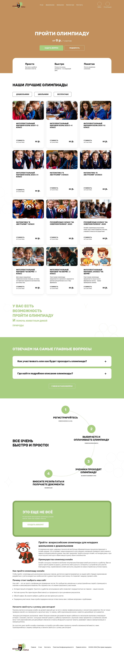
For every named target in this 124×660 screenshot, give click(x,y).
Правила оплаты (81, 652)
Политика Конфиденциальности (63, 652)
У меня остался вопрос (62, 391)
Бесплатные (70, 5)
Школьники (60, 5)
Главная (33, 652)
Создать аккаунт (35, 529)
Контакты (79, 5)
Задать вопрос (51, 48)
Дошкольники (50, 5)
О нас (41, 5)
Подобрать (74, 48)
